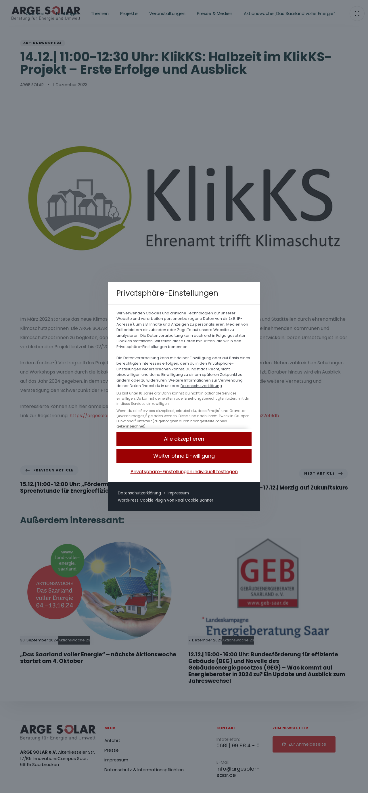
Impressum (180, 493)
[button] (184, 456)
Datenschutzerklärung (201, 386)
